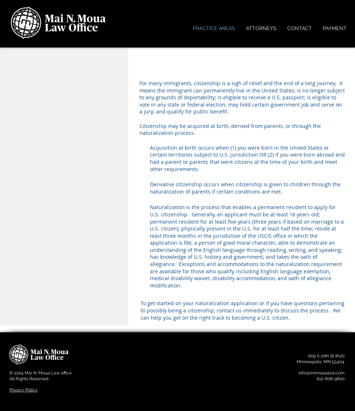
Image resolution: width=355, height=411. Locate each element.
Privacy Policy (23, 390)
